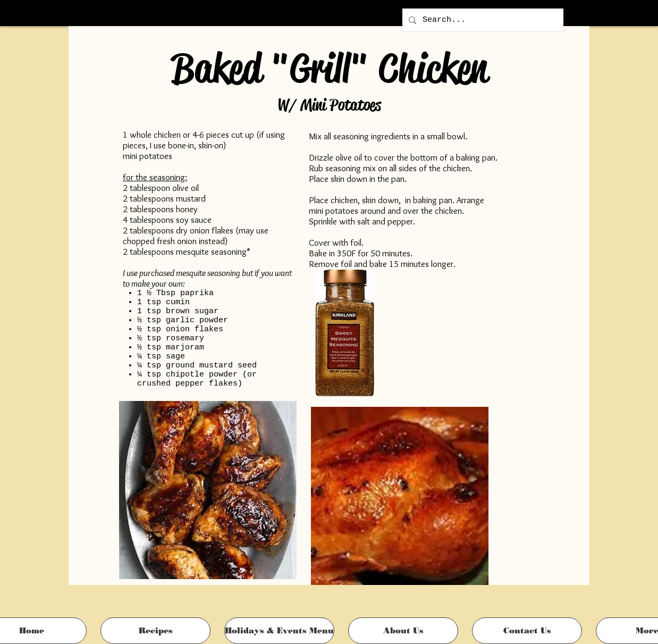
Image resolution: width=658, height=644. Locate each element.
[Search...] (482, 20)
